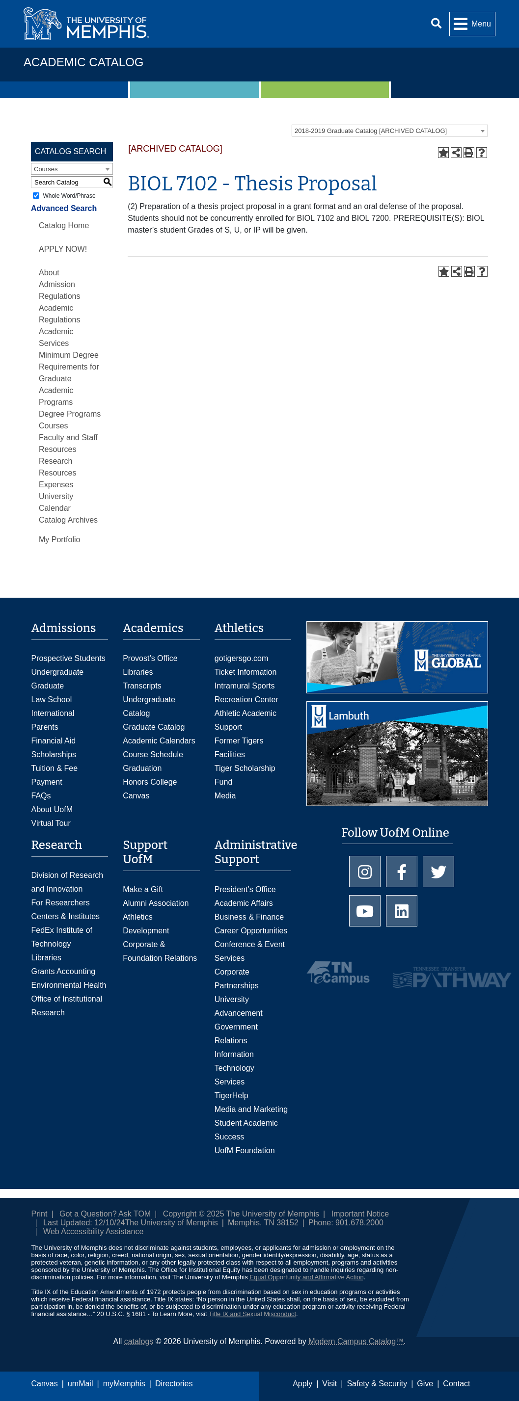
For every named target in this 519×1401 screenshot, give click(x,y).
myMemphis (124, 1383)
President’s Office (245, 889)
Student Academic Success (246, 1130)
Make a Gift (143, 889)
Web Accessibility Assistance (93, 1231)
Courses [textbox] (45, 169)
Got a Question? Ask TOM (105, 1214)
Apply (302, 1383)
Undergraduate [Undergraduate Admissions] (57, 672)
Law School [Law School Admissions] (51, 699)
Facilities (230, 754)
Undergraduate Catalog (149, 706)
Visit (329, 1383)
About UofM (52, 809)
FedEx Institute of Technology (62, 937)
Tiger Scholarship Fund (245, 775)
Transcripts (142, 686)
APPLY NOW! (63, 249)
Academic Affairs (244, 903)
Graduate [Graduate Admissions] (47, 686)
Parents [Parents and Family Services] (44, 727)
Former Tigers (239, 741)
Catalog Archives (68, 520)
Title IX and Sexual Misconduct (252, 1314)
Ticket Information (246, 672)
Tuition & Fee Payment (54, 775)
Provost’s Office (150, 658)
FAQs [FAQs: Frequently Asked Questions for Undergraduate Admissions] (41, 796)
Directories (173, 1383)
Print (39, 1214)
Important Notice (360, 1214)
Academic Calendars (159, 741)
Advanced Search (64, 208)
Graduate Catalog (154, 727)
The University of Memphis (171, 1222)
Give (425, 1383)
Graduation (142, 768)
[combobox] (390, 130)
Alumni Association (156, 903)
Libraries (138, 672)
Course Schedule (153, 754)
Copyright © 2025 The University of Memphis (241, 1214)
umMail (80, 1383)
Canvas (44, 1383)
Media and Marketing (251, 1109)
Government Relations (236, 1034)
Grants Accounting (63, 971)
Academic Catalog (83, 62)
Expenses (56, 484)
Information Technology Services (234, 1068)
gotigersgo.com (241, 658)
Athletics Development (146, 924)
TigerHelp (231, 1095)
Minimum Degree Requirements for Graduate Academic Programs (69, 378)
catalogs (139, 1341)
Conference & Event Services (250, 951)
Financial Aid (53, 741)
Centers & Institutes (65, 916)
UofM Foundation (245, 1150)
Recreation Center (246, 699)
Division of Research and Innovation (67, 882)
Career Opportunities (251, 930)
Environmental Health (69, 985)
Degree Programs (70, 414)
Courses (53, 426)
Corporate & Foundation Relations (160, 951)
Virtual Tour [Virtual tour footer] (51, 823)
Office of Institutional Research (67, 1006)
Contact (456, 1383)
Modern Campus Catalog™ (356, 1341)
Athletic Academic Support (245, 720)
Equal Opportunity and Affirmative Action (306, 1277)
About (49, 272)
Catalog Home (64, 225)
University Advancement (239, 1006)
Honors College (150, 782)
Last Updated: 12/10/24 (84, 1222)
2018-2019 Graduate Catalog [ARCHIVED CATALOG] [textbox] (371, 130)
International (53, 713)
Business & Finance (249, 917)
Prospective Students (68, 658)
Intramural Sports (245, 686)
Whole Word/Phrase (69, 195)
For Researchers (60, 903)
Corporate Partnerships (237, 979)
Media (225, 796)
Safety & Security (377, 1383)
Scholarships (54, 754)
